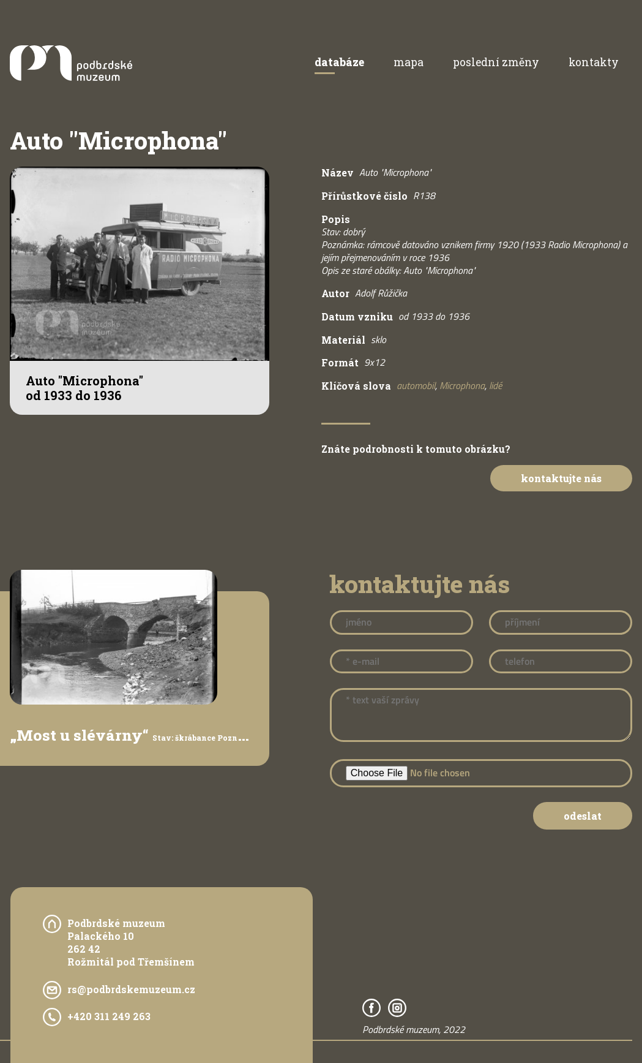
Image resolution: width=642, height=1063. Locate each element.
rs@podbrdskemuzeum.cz (131, 989)
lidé (495, 385)
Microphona (462, 385)
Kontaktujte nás (561, 478)
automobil (416, 385)
